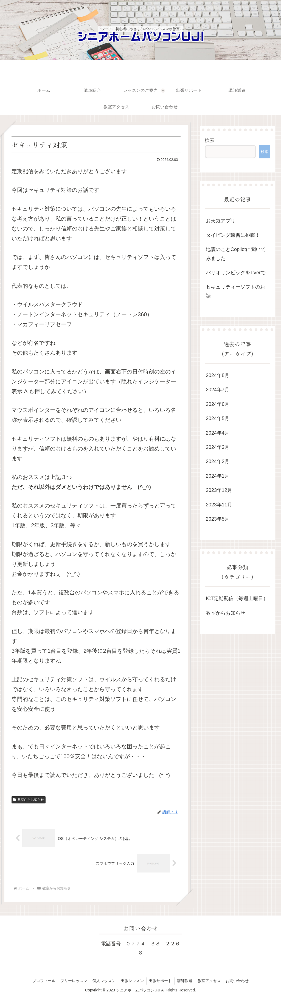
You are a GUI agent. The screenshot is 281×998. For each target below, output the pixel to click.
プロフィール (41, 981)
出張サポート (160, 981)
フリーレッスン (72, 981)
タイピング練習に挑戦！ (233, 235)
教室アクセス (210, 981)
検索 (210, 140)
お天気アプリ (220, 221)
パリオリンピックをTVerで (236, 272)
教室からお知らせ (28, 800)
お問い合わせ (239, 981)
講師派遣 (185, 981)
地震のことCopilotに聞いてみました (236, 254)
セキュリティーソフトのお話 (235, 291)
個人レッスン (103, 981)
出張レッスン (132, 981)
